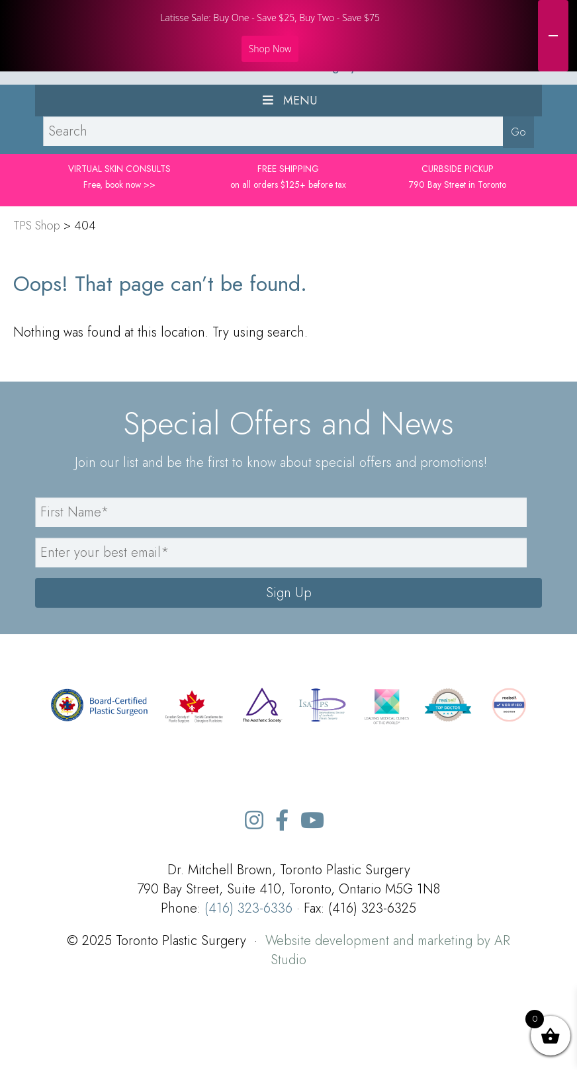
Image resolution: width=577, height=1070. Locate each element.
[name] (281, 583)
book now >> (130, 256)
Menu (288, 172)
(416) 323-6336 (248, 979)
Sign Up (289, 664)
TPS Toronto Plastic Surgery (288, 137)
